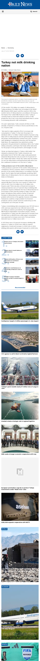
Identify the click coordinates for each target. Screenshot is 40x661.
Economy (11, 48)
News (3, 48)
